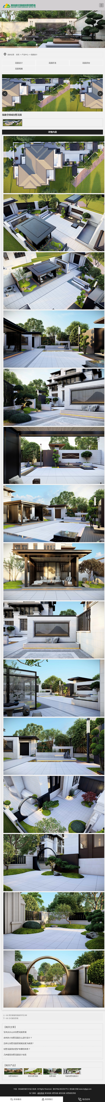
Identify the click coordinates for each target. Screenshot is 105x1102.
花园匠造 (52, 63)
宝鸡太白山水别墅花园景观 (15, 1032)
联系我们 (47, 1099)
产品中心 (25, 55)
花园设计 (19, 63)
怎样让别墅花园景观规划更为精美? (18, 1043)
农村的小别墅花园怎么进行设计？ (18, 1038)
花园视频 (19, 69)
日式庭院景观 (13, 1018)
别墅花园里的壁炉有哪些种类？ (17, 1049)
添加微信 (15, 1099)
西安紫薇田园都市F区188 (17, 1015)
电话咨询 (84, 1099)
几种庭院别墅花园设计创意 (15, 1055)
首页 (17, 55)
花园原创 (86, 63)
